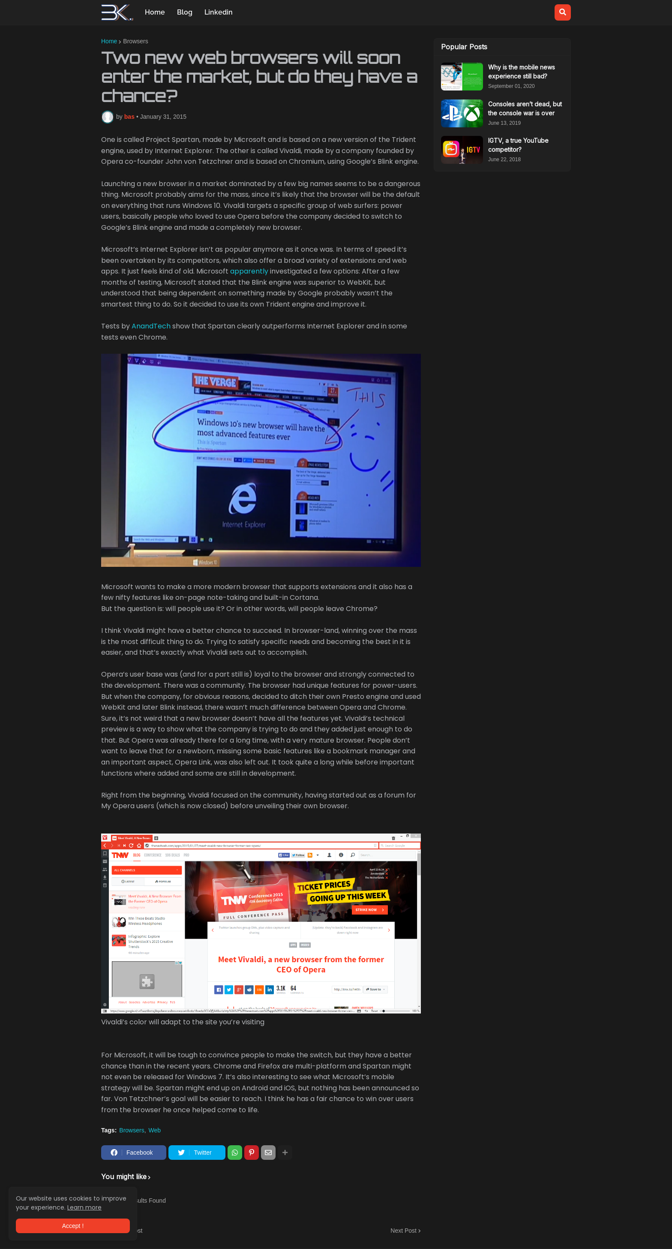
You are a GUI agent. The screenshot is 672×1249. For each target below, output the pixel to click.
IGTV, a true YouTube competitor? (518, 145)
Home (109, 41)
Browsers (135, 41)
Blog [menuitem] (184, 12)
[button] (563, 12)
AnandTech (151, 326)
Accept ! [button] (73, 1225)
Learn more (84, 1207)
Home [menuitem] (155, 12)
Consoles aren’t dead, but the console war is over (525, 108)
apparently (249, 271)
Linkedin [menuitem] (218, 12)
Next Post (403, 1230)
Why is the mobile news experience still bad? (521, 71)
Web (155, 1130)
